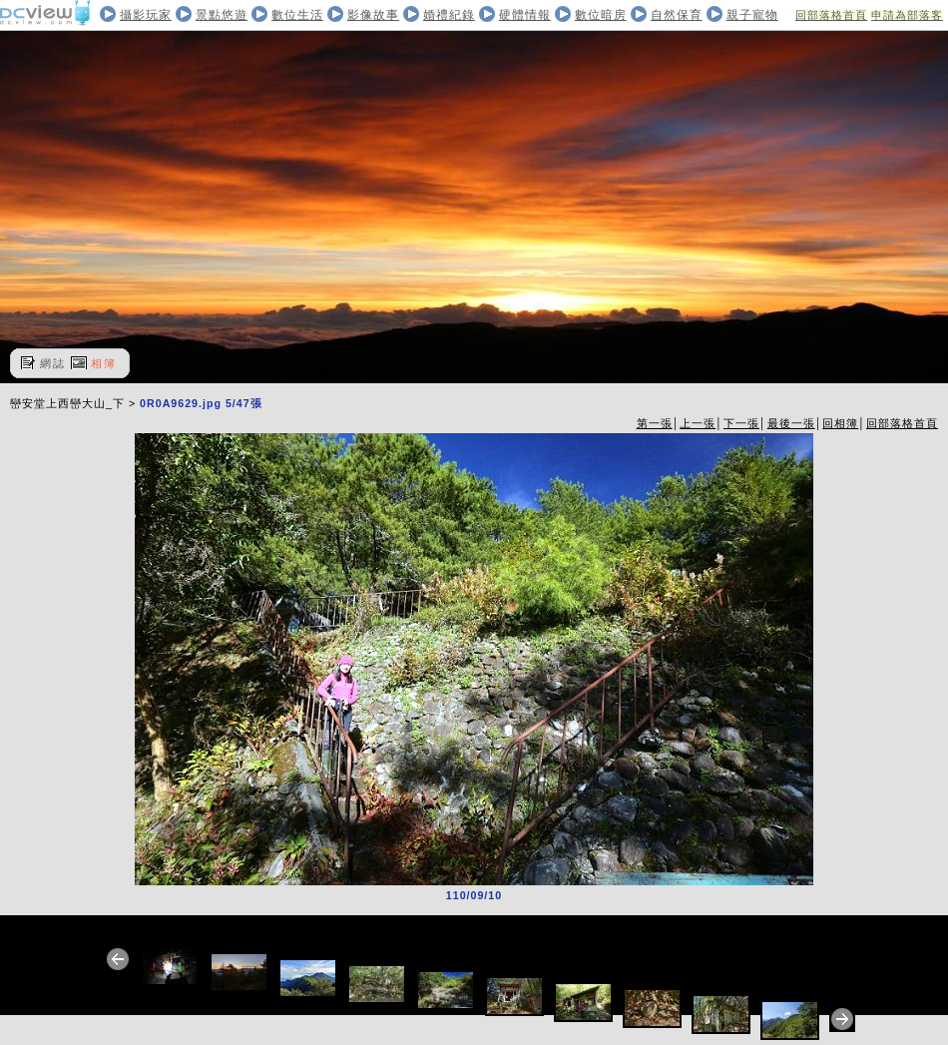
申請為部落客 (907, 15)
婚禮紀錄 (449, 15)
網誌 (53, 363)
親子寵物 (752, 15)
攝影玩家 (146, 15)
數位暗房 (601, 15)
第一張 (655, 423)
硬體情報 (525, 15)
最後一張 (791, 423)
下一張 (741, 423)
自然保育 (677, 15)
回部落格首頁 (831, 15)
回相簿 (840, 423)
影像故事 (373, 15)
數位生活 (297, 15)
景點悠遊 (221, 15)
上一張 (697, 423)
